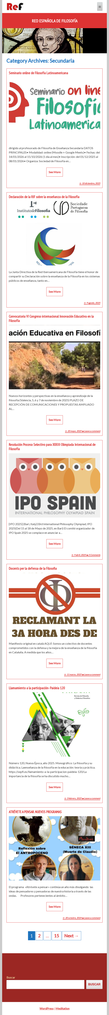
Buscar (10, 977)
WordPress (47, 1008)
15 (56, 935)
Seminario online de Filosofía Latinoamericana (38, 73)
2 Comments (94, 555)
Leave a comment (92, 431)
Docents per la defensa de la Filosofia (33, 568)
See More (55, 172)
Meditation (62, 1008)
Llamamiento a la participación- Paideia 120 (37, 688)
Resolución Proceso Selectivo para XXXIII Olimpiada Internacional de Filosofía (52, 446)
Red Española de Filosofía (54, 21)
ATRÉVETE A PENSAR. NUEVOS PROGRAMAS (35, 812)
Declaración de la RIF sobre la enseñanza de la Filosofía (44, 197)
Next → (71, 935)
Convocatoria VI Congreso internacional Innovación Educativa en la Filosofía (51, 318)
